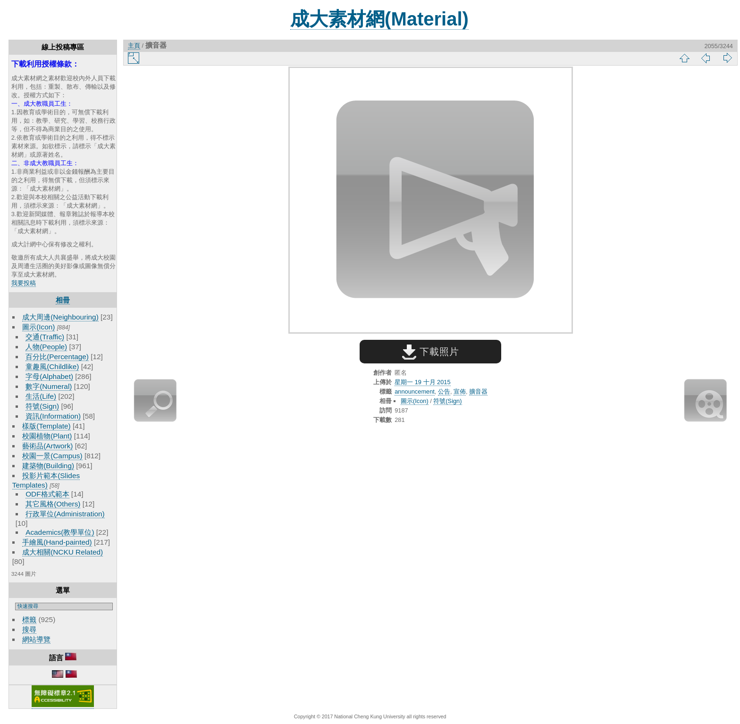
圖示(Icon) (38, 327)
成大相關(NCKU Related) (62, 552)
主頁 (134, 45)
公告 (444, 391)
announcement (415, 391)
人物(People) (46, 347)
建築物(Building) (48, 466)
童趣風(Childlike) (52, 366)
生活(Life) (40, 396)
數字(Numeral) (48, 386)
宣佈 (460, 391)
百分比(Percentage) (57, 357)
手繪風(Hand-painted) (57, 542)
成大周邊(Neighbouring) (60, 317)
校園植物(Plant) (47, 436)
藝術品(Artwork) (47, 446)
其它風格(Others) (52, 504)
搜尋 (29, 629)
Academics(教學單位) (59, 532)
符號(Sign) (42, 406)
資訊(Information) (53, 416)
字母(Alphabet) (49, 376)
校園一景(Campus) (52, 456)
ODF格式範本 (47, 494)
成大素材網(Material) (379, 18)
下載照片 (431, 351)
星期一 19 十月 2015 (422, 382)
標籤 (29, 619)
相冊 (63, 300)
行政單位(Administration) (65, 514)
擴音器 (478, 391)
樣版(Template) (46, 426)
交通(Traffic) (44, 337)
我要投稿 (23, 282)
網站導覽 (36, 639)
